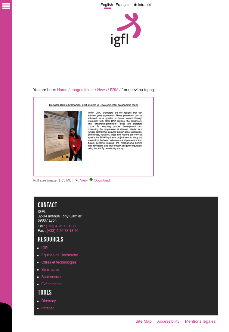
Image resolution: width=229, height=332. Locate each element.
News (102, 89)
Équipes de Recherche (60, 255)
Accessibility (168, 321)
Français (123, 4)
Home (62, 89)
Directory (49, 301)
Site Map (143, 321)
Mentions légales (200, 321)
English (107, 4)
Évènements (52, 284)
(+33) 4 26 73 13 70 (63, 231)
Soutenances (52, 277)
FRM (114, 89)
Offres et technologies (59, 262)
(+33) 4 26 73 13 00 (61, 226)
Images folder (82, 89)
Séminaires (51, 269)
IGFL (46, 248)
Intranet (144, 4)
